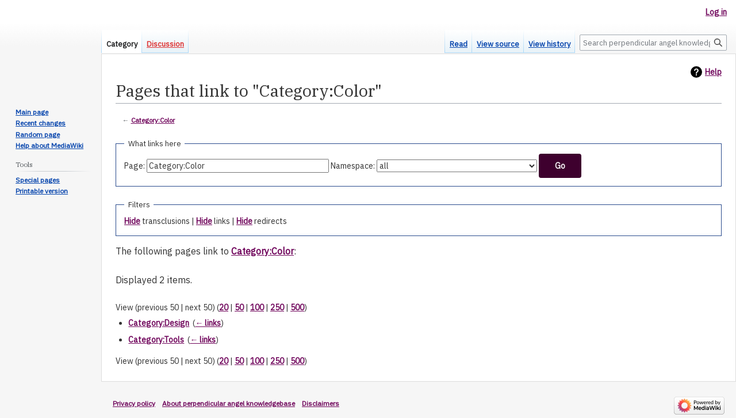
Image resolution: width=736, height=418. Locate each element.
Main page (32, 112)
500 (297, 307)
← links (208, 323)
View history (549, 44)
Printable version (42, 191)
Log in (716, 12)
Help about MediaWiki (49, 145)
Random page (38, 134)
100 (257, 307)
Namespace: (353, 166)
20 (223, 307)
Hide (132, 221)
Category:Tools (156, 340)
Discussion (165, 44)
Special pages (38, 180)
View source (498, 44)
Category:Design (158, 323)
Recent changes (41, 123)
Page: (134, 166)
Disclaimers (320, 403)
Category (121, 44)
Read (458, 44)
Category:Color (153, 120)
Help (713, 72)
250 (277, 307)
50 (239, 307)
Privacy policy (134, 403)
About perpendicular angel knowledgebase (228, 403)
